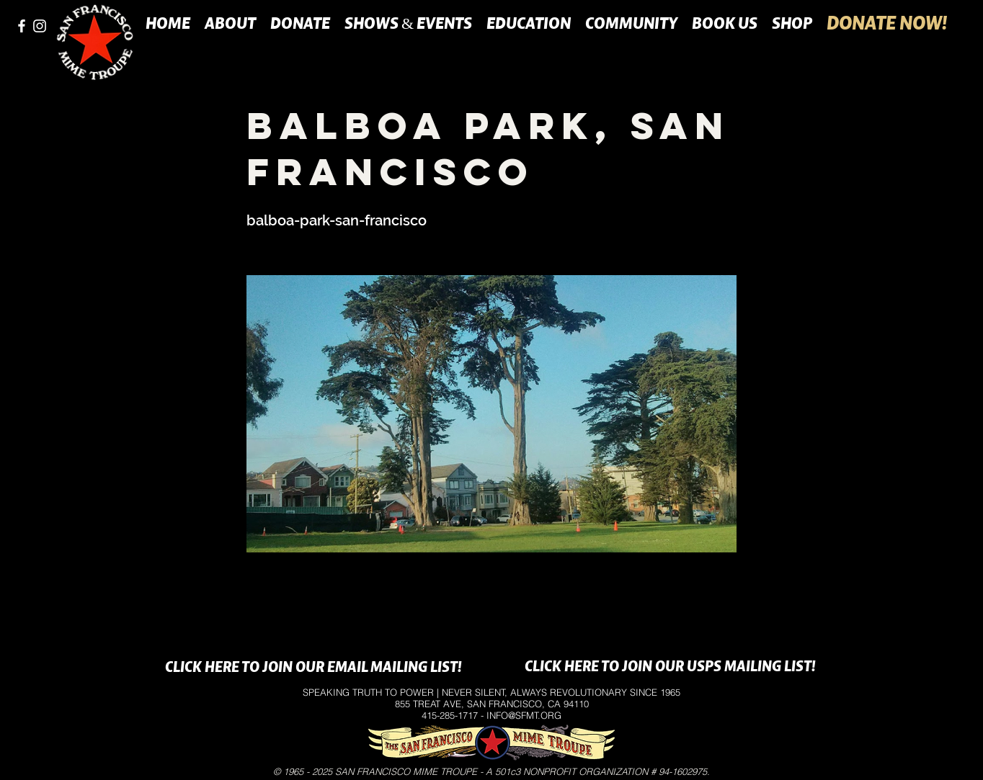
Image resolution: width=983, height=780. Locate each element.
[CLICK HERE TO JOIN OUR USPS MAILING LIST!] (670, 668)
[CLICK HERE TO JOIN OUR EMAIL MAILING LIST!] (313, 668)
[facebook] (21, 26)
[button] (230, 23)
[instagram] (39, 26)
